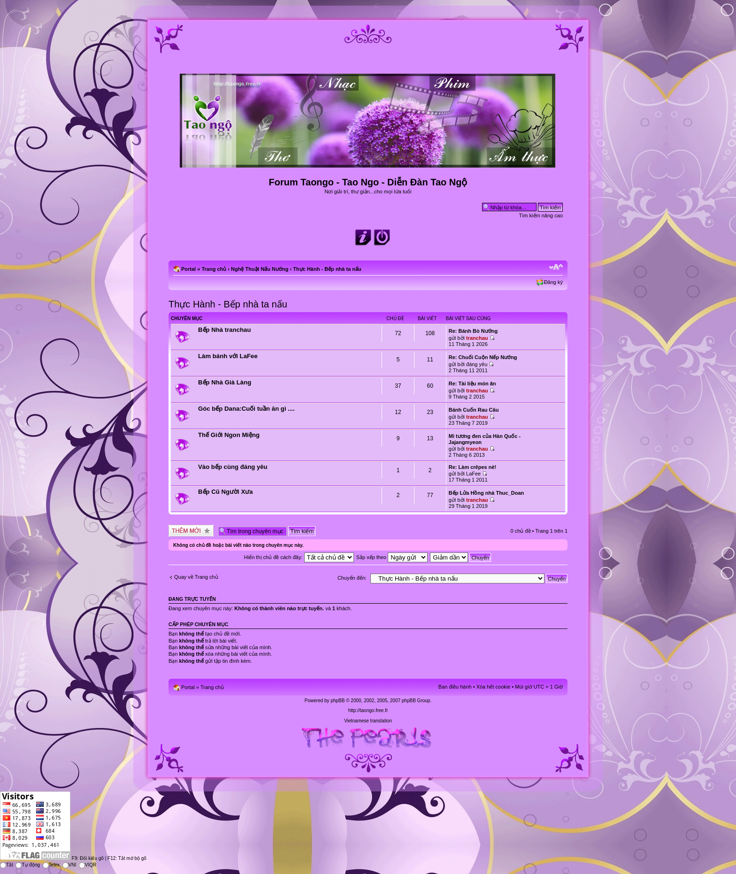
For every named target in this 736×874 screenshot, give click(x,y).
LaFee (473, 473)
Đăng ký (553, 282)
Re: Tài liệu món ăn (472, 383)
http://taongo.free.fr (368, 710)
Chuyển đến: (352, 578)
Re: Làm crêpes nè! (472, 467)
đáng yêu (476, 364)
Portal (188, 269)
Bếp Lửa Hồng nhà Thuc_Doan (486, 493)
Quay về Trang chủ (196, 577)
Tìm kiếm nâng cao (541, 215)
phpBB (337, 700)
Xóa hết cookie (493, 687)
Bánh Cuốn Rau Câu (474, 410)
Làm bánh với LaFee (228, 356)
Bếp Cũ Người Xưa (225, 491)
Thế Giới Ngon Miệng (229, 434)
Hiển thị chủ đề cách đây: (299, 557)
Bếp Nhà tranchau (224, 329)
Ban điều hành (455, 687)
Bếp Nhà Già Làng (224, 382)
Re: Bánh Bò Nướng (473, 331)
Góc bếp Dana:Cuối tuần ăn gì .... (246, 408)
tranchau (477, 338)
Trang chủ (213, 269)
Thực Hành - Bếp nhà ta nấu (327, 269)
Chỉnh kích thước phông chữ (556, 267)
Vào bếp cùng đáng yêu (233, 466)
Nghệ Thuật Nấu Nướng (259, 269)
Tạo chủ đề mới (191, 531)
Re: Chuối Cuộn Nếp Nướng (483, 357)
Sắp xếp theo (392, 557)
